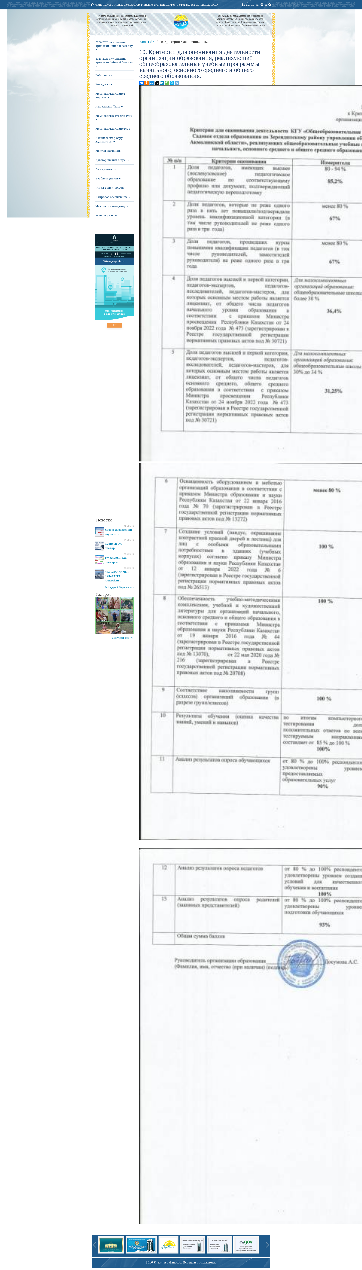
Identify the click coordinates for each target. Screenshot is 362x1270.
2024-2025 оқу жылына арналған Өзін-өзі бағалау (114, 45)
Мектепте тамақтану (111, 206)
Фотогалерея (186, 4)
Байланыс (203, 4)
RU (253, 4)
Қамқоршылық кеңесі (112, 160)
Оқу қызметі (105, 169)
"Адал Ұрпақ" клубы (111, 187)
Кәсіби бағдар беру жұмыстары (109, 139)
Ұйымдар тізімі (114, 261)
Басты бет (147, 42)
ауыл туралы (106, 215)
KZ (248, 4)
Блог (214, 4)
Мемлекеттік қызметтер (158, 4)
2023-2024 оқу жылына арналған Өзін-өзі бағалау (114, 62)
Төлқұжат (103, 84)
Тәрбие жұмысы (107, 178)
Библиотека (105, 75)
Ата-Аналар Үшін (109, 106)
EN (257, 4)
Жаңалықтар (104, 4)
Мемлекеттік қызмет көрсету (110, 95)
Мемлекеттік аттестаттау (113, 117)
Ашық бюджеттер (127, 4)
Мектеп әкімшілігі (109, 150)
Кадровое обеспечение (112, 197)
